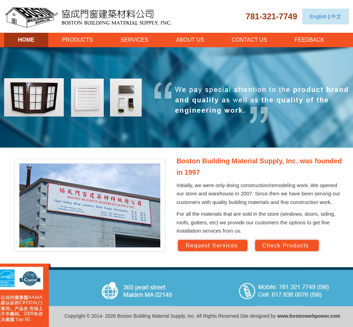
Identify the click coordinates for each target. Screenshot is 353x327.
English (318, 16)
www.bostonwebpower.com (308, 316)
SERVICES (135, 40)
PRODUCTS (77, 40)
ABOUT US (190, 40)
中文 (336, 16)
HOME (26, 40)
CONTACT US (249, 40)
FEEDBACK (309, 40)
